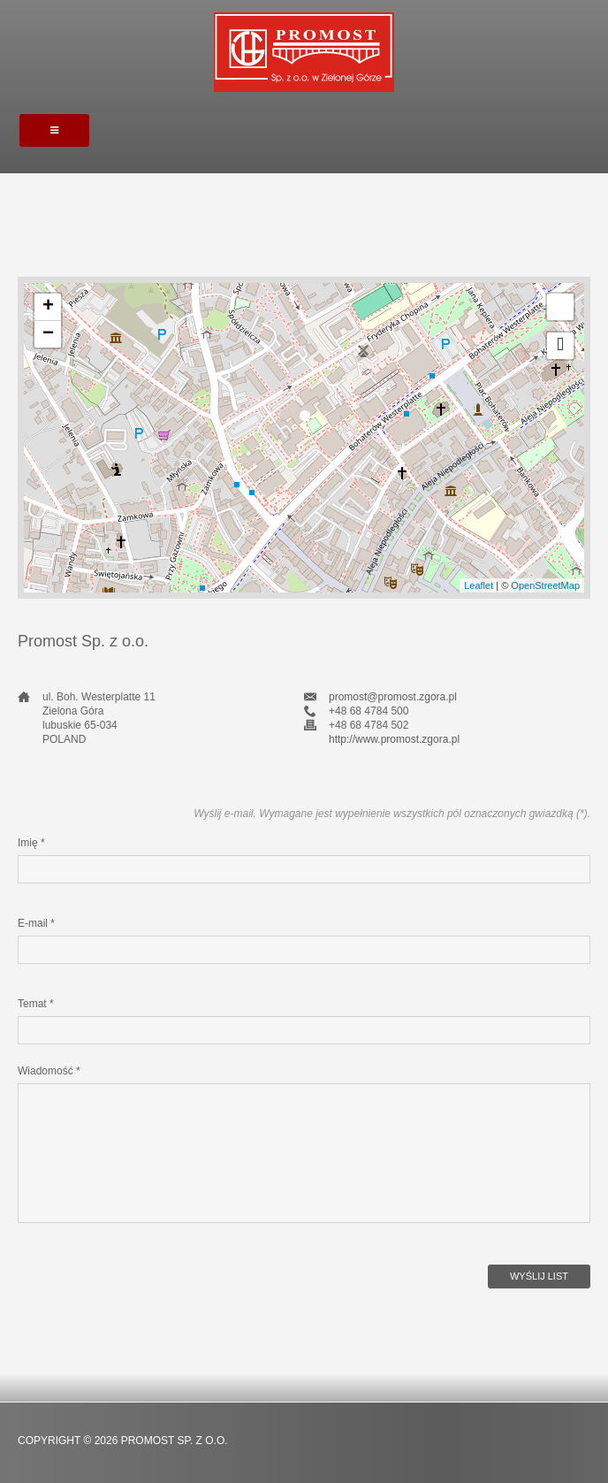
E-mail (36, 923)
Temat (36, 1004)
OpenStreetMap (545, 585)
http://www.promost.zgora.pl (394, 739)
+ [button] (48, 307)
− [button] (48, 334)
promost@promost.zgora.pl (393, 697)
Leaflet (478, 585)
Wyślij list (539, 1276)
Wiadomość (49, 1071)
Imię (31, 843)
